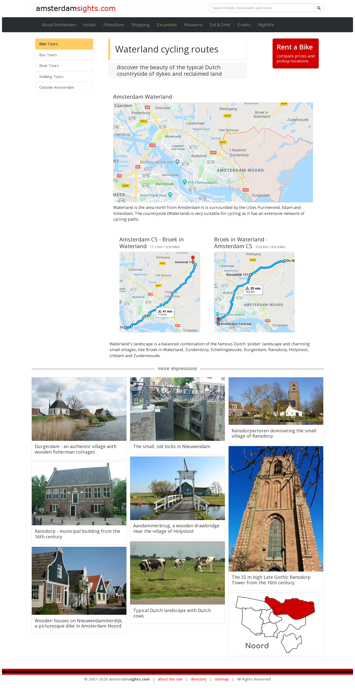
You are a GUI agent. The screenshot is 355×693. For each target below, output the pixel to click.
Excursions (169, 24)
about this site (170, 679)
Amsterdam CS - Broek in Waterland (151, 242)
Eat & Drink (220, 24)
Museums (193, 24)
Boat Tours (49, 65)
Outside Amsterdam (56, 87)
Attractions (113, 24)
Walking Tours (51, 76)
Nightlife (266, 24)
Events (244, 24)
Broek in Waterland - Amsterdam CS (241, 242)
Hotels (89, 24)
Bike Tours (48, 43)
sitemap (222, 679)
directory (199, 679)
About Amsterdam (58, 24)
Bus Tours (48, 54)
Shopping (140, 24)
